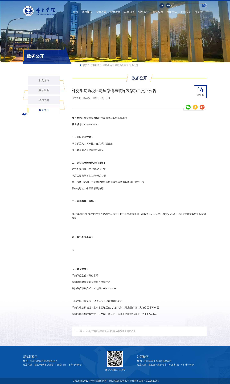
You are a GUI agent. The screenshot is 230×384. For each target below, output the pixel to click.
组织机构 (107, 65)
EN (168, 5)
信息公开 (200, 12)
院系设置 (101, 12)
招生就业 (143, 12)
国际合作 (157, 12)
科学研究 (129, 12)
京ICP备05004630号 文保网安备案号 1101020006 (134, 381)
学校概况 (87, 12)
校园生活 (172, 12)
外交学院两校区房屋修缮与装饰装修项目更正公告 (111, 331)
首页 (75, 12)
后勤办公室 (120, 65)
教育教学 (115, 12)
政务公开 (133, 65)
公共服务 (186, 12)
